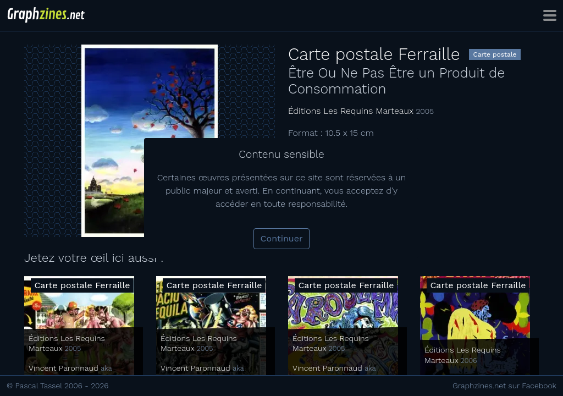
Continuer (282, 238)
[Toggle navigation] (550, 15)
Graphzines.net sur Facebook (504, 385)
